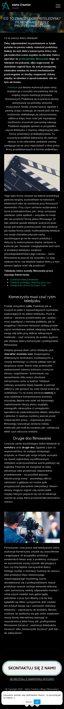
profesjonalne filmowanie (34, 58)
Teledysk (12, 87)
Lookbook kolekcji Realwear (24, 279)
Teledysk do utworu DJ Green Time (28, 285)
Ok (37, 702)
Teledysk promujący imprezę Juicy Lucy (30, 282)
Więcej (29, 702)
